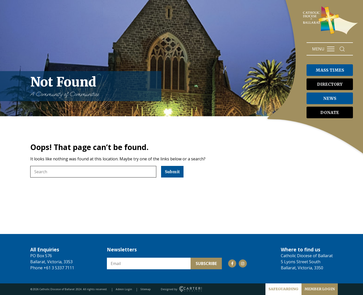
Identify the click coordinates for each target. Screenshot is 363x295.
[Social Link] (232, 263)
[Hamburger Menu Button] (330, 49)
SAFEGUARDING (283, 289)
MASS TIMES (330, 70)
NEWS (329, 98)
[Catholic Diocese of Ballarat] (331, 34)
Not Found (93, 86)
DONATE (329, 112)
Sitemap (145, 289)
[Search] (342, 49)
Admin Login (124, 289)
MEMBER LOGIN (320, 289)
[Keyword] (93, 172)
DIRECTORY (330, 84)
